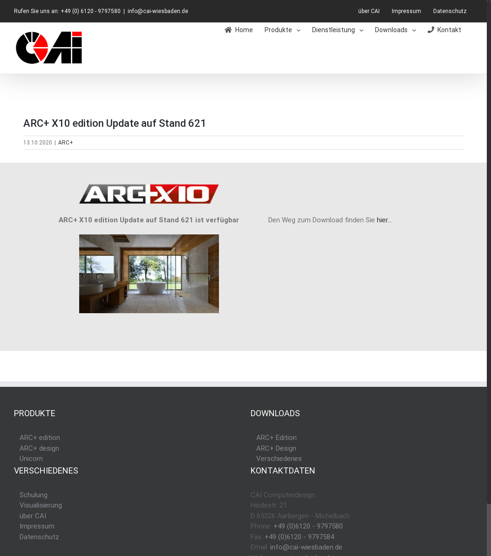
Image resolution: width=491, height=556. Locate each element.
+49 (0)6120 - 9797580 (308, 526)
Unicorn (31, 458)
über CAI (33, 516)
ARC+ (65, 142)
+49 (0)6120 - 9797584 (299, 537)
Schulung (34, 495)
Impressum (37, 526)
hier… (384, 220)
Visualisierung (41, 505)
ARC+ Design (276, 448)
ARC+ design (39, 448)
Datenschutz (39, 537)
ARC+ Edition (276, 437)
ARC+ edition (40, 437)
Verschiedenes (279, 458)
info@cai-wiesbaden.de (158, 11)
